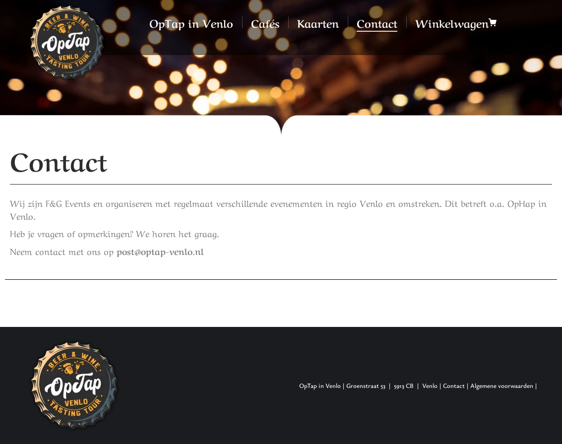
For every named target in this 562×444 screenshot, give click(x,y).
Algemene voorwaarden (501, 385)
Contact (454, 385)
